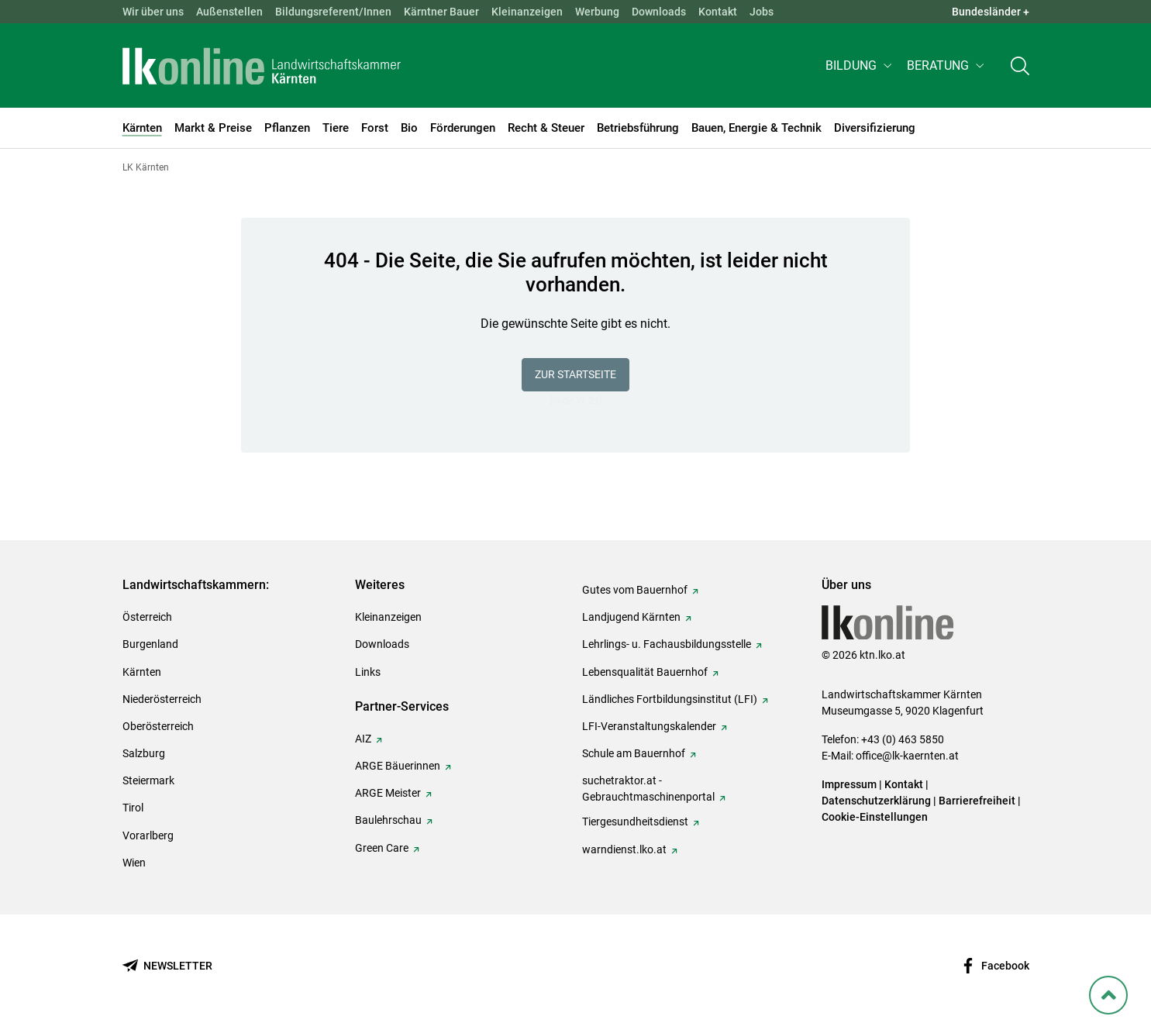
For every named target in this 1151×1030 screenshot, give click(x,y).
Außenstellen (229, 11)
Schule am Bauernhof (633, 753)
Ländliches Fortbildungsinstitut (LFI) (669, 699)
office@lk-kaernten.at (907, 755)
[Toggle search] (1020, 67)
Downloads (659, 11)
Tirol (132, 807)
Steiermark (148, 780)
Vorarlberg (148, 835)
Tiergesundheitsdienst (635, 821)
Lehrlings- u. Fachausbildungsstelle (666, 644)
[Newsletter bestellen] (167, 966)
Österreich (147, 617)
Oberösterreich (158, 726)
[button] (860, 67)
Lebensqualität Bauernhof (645, 672)
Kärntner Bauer (441, 11)
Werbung (597, 11)
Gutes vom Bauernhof (634, 590)
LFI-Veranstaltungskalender (649, 726)
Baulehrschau (388, 820)
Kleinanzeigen (527, 11)
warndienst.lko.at (624, 849)
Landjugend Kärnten (631, 617)
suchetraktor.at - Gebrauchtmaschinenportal (648, 788)
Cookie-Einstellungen (875, 817)
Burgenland (150, 644)
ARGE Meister (388, 793)
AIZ (363, 738)
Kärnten (141, 672)
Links (368, 672)
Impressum (849, 784)
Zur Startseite (575, 374)
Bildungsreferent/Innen (333, 11)
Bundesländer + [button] (990, 11)
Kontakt (717, 11)
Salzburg (143, 753)
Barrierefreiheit (977, 800)
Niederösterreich (162, 699)
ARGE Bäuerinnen (397, 766)
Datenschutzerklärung (876, 800)
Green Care (381, 848)
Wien (134, 862)
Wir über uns (153, 11)
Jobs (762, 11)
